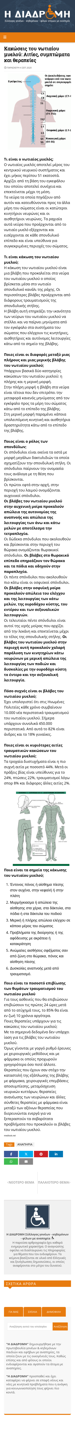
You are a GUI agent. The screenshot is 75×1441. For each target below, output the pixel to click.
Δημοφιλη (54, 1312)
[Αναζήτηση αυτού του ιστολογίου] (30, 1326)
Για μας (13, 1312)
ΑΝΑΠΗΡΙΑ (24, 1144)
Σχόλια (32, 1312)
